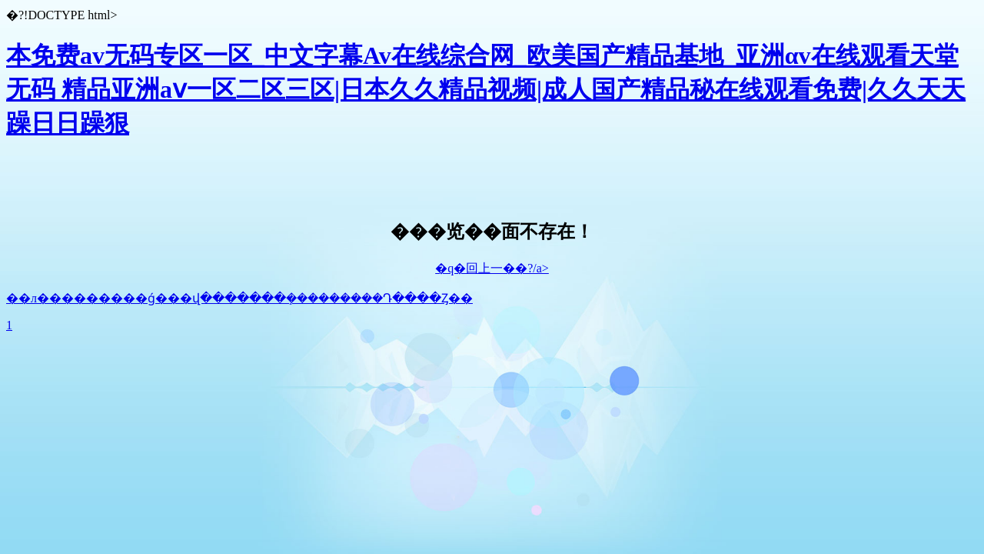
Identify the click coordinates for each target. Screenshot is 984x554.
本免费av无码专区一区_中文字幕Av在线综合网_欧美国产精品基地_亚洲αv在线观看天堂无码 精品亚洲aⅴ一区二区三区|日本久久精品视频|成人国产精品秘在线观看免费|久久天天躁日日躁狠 (486, 89)
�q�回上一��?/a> (492, 268)
